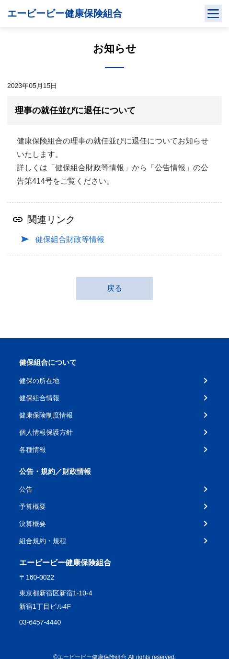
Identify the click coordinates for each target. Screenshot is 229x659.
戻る (114, 288)
